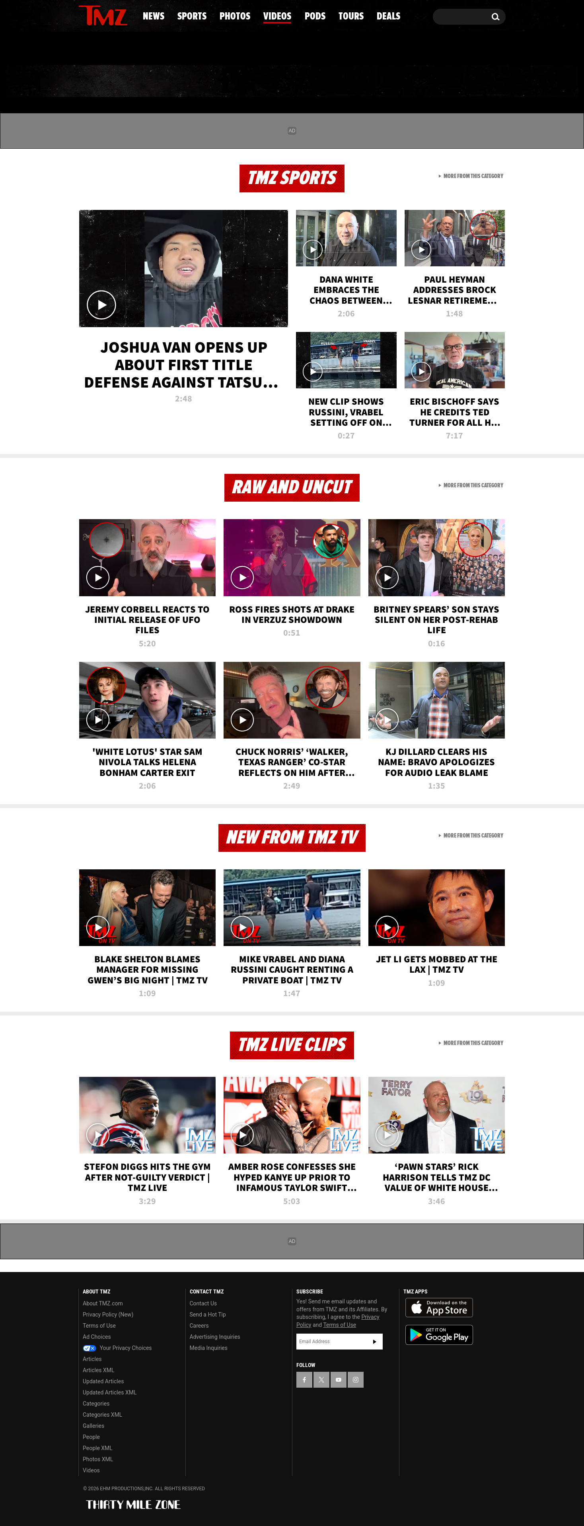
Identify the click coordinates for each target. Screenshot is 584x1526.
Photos (227, 81)
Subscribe (375, 1342)
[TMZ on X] (96, 15)
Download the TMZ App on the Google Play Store (439, 1335)
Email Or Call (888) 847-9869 (170, 49)
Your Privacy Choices (117, 1348)
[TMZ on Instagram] (125, 14)
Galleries (93, 1426)
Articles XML (99, 1370)
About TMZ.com (103, 1303)
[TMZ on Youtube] (110, 15)
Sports (159, 81)
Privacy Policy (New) (108, 1314)
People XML (98, 1448)
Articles (92, 1359)
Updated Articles (103, 1381)
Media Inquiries (209, 1348)
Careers (199, 1325)
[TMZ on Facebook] (84, 15)
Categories (96, 1403)
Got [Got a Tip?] (104, 49)
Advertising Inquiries (215, 1337)
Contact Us (203, 1303)
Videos (294, 81)
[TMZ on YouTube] (339, 1380)
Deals (471, 81)
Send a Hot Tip (208, 1314)
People (91, 1437)
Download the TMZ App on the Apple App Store (439, 1308)
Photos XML (98, 1459)
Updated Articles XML (109, 1392)
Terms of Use (99, 1325)
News (98, 81)
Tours (411, 81)
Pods (354, 81)
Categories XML (102, 1415)
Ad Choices (97, 1337)
